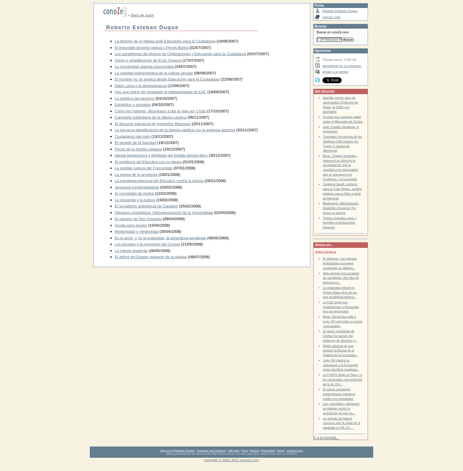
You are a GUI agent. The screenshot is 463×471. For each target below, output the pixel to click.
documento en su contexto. (341, 66)
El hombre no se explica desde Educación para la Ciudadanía (167, 79)
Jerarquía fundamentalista (137, 187)
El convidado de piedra (134, 193)
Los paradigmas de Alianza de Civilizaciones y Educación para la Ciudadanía (180, 54)
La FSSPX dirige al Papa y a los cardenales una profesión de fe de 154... (342, 379)
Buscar (254, 450)
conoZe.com (331, 17)
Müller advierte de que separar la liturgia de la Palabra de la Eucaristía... (340, 350)
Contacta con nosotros (211, 450)
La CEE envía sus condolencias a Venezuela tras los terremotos (341, 307)
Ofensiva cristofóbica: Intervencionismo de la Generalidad (164, 212)
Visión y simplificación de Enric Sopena (148, 60)
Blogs (280, 450)
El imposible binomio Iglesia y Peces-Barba (151, 47)
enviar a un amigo (335, 71)
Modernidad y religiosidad (137, 231)
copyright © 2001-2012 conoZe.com (231, 460)
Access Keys (294, 450)
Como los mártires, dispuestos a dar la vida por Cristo (160, 111)
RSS (245, 450)
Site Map (233, 450)
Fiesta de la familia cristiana (138, 149)
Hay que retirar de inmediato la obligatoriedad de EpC (160, 92)
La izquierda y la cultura (135, 200)
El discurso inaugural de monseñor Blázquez (153, 124)
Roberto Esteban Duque (339, 11)
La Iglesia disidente (131, 250)
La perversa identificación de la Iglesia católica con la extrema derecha (175, 130)
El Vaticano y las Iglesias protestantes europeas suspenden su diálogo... (340, 263)
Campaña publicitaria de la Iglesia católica (151, 117)
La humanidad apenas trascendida (144, 66)
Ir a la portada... (326, 438)
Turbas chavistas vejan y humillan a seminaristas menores (340, 223)
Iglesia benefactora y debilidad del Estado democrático (161, 155)
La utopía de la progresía (136, 174)
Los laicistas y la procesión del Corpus (147, 244)
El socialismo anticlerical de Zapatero (146, 206)
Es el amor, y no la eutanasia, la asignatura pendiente (160, 238)
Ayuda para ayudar (131, 225)
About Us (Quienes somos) (177, 450)
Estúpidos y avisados (133, 104)
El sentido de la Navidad (135, 142)
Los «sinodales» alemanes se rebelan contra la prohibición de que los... (341, 408)
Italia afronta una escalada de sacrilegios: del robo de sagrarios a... (341, 278)
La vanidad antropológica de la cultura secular (154, 73)
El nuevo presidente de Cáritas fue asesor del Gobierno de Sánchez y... (340, 336)
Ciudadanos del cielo (133, 136)
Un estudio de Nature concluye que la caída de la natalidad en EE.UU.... (341, 423)
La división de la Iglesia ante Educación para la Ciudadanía (165, 41)
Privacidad (268, 450)
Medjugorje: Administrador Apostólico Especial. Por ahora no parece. (341, 208)
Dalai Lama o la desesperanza (141, 86)
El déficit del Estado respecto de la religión (151, 257)
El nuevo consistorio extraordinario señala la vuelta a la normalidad (339, 394)
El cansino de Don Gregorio (138, 219)
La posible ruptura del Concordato (144, 168)
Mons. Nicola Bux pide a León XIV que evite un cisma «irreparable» (342, 321)
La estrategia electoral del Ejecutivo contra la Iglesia (159, 181)
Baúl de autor (142, 15)
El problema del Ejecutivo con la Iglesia (148, 162)
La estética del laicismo (134, 98)
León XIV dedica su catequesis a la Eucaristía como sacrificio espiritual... (341, 365)
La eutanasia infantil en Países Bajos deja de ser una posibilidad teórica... (340, 292)
